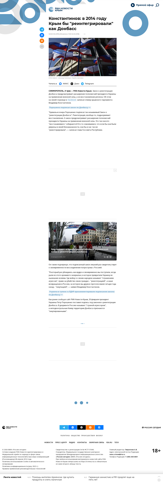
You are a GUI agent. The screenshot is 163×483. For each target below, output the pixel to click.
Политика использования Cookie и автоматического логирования (23, 462)
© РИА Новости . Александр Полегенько (60, 78)
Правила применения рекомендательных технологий (23, 469)
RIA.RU (109, 442)
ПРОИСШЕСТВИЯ (88, 435)
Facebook (72, 100)
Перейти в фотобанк (77, 78)
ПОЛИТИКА (65, 435)
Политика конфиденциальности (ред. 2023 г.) (20, 466)
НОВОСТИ (48, 442)
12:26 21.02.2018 (54, 34)
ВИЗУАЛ (99, 435)
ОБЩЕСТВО (75, 435)
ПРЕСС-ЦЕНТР (61, 442)
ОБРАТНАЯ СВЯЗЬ (96, 442)
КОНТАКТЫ (82, 442)
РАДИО (72, 442)
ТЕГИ (116, 442)
